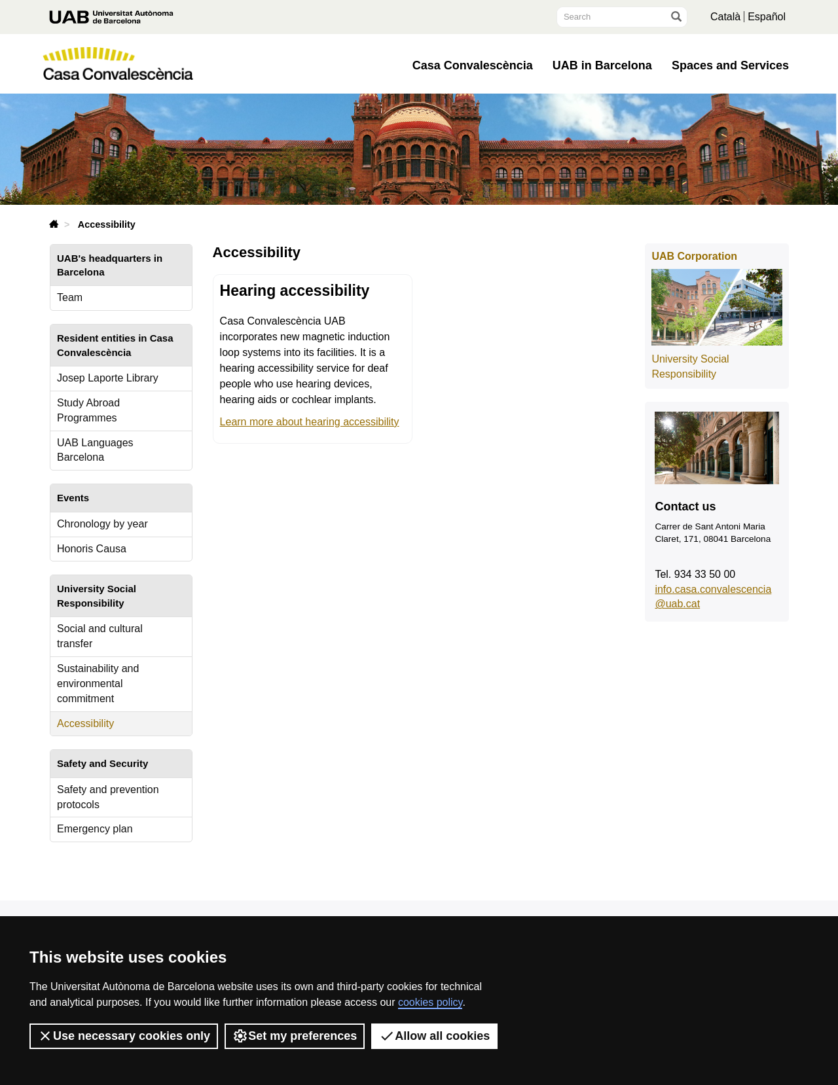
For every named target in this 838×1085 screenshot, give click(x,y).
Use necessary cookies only (123, 1036)
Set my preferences (294, 1036)
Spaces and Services (730, 65)
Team (69, 297)
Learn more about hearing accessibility (309, 421)
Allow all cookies (434, 1036)
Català (725, 16)
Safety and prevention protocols (108, 797)
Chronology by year (102, 523)
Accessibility (85, 723)
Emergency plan (95, 828)
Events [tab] (73, 497)
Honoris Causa (91, 548)
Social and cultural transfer (100, 636)
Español (767, 16)
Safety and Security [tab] (102, 763)
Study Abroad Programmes (88, 410)
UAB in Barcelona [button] (602, 65)
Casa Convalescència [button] (472, 65)
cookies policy (430, 1002)
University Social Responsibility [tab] (96, 595)
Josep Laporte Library (107, 377)
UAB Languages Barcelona (95, 450)
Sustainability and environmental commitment (98, 683)
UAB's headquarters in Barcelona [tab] (109, 265)
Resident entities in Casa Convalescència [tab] (115, 344)
